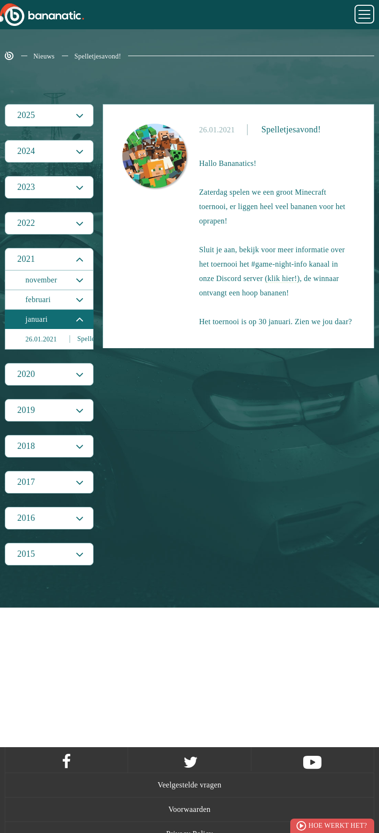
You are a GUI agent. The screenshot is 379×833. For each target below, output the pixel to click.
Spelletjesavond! (97, 56)
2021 (26, 259)
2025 (26, 115)
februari (38, 299)
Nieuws (44, 56)
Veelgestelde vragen (189, 785)
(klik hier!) (282, 278)
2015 (26, 554)
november (41, 280)
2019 (26, 410)
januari (36, 319)
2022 (26, 223)
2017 (26, 482)
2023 (26, 187)
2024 (26, 151)
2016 (26, 518)
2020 (26, 374)
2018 (26, 446)
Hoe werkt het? (337, 825)
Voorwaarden (189, 809)
